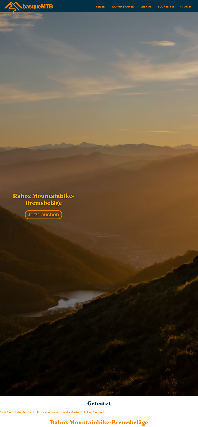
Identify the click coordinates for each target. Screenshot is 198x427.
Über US (146, 6)
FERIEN (100, 6)
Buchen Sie (166, 6)
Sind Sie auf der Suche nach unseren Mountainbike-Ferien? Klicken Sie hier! (52, 412)
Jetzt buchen (43, 214)
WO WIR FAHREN (122, 6)
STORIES (186, 6)
